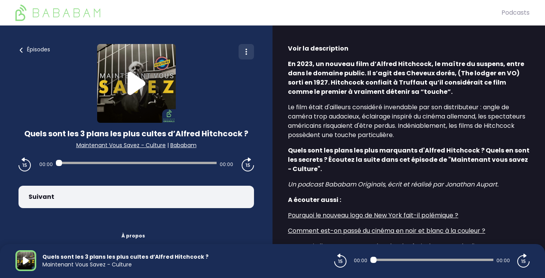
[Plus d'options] (246, 51)
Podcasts (515, 12)
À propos (133, 235)
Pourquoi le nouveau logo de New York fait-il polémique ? (373, 215)
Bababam (183, 145)
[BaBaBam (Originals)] (258, 13)
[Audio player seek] (136, 163)
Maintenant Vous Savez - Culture (121, 145)
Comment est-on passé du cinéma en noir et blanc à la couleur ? (386, 230)
